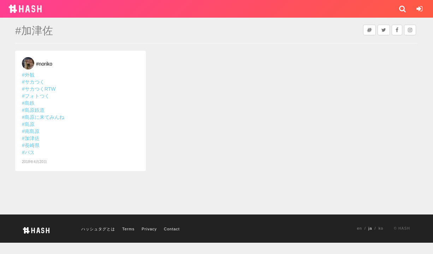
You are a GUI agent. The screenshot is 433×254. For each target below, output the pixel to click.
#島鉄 (28, 103)
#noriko (44, 64)
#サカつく (33, 82)
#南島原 (31, 131)
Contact (172, 229)
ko (381, 228)
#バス (28, 152)
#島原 (28, 124)
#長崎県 (31, 145)
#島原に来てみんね (43, 117)
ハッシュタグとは (98, 229)
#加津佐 (31, 138)
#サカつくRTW (38, 89)
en (359, 228)
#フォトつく (35, 96)
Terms (128, 229)
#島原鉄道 (33, 110)
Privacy (149, 229)
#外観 (28, 75)
